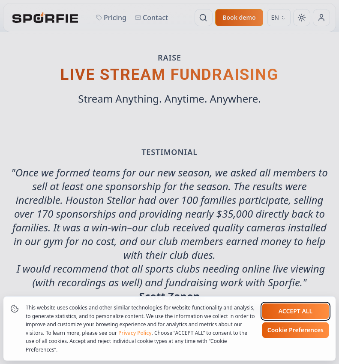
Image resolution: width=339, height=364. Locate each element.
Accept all (295, 311)
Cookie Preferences (295, 330)
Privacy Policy (135, 333)
